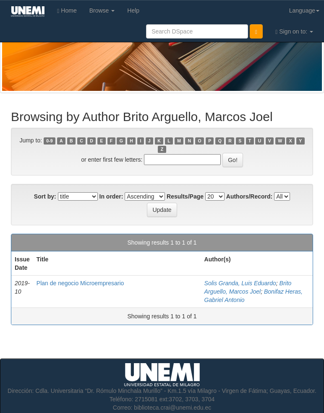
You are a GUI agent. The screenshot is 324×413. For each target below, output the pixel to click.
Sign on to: (294, 31)
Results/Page (185, 196)
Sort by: (45, 196)
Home (66, 10)
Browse (102, 10)
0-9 (49, 140)
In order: (111, 196)
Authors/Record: (249, 196)
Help (133, 10)
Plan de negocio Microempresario (80, 283)
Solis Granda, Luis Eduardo (240, 283)
